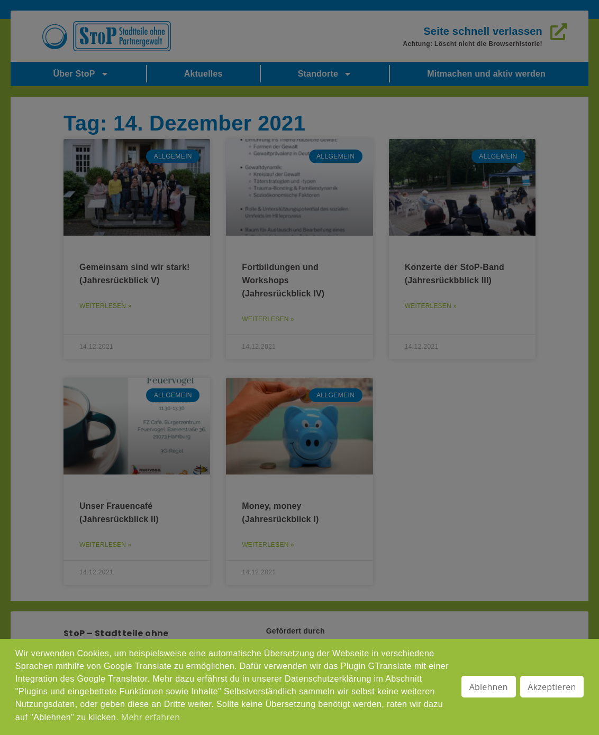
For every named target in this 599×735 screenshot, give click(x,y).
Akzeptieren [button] (552, 687)
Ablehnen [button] (488, 687)
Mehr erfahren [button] (150, 717)
